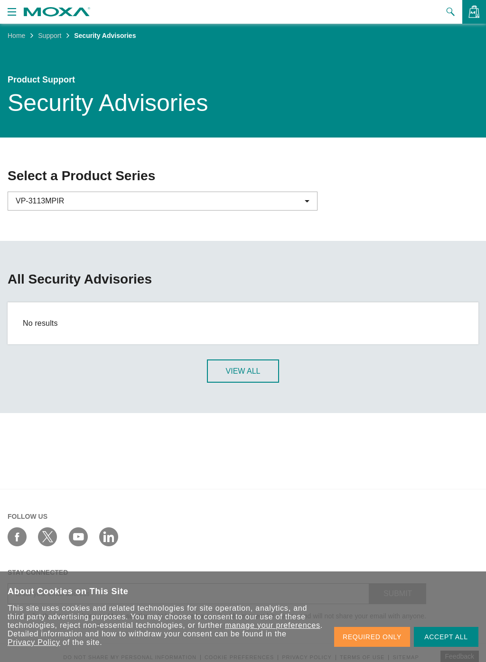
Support (49, 35)
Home (16, 35)
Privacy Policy (34, 642)
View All (243, 372)
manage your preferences (272, 625)
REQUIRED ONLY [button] (372, 637)
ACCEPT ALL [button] (446, 637)
